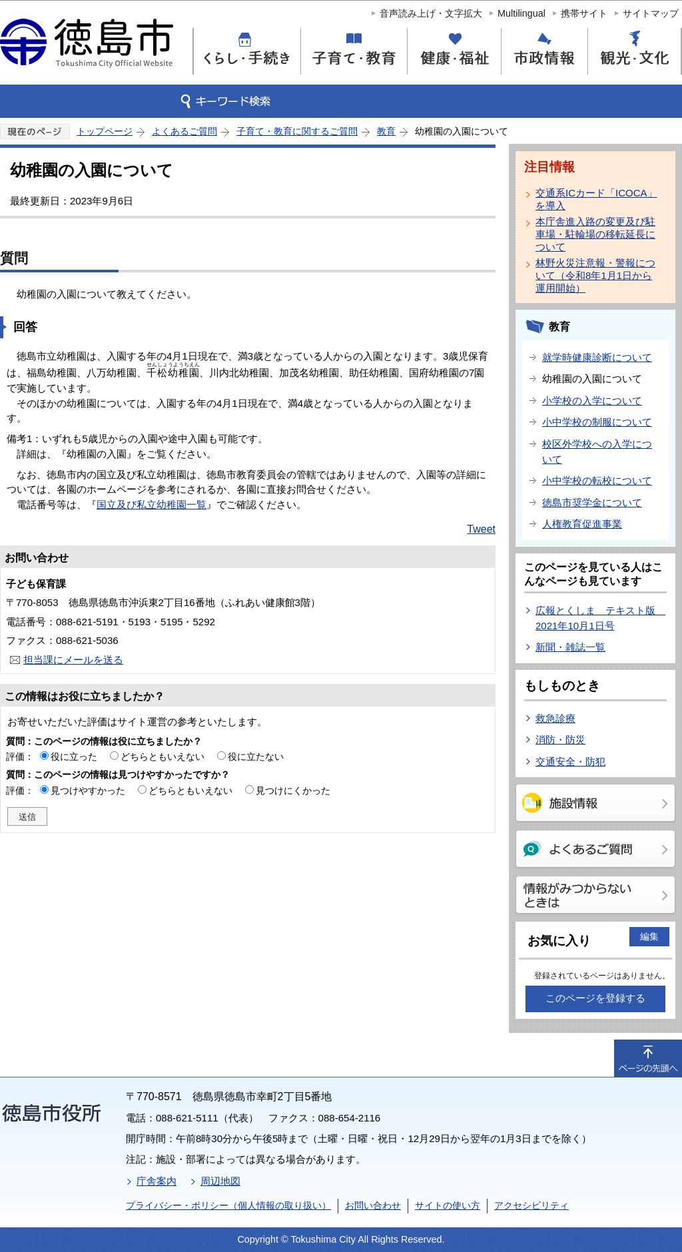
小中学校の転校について (597, 480)
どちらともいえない (162, 756)
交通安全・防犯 (570, 761)
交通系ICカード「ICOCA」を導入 (596, 199)
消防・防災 (560, 739)
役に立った (74, 756)
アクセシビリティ (531, 1205)
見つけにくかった (293, 790)
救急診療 (555, 718)
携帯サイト (584, 13)
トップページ (105, 131)
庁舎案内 (156, 1181)
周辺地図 (220, 1181)
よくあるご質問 (184, 131)
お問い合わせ (373, 1205)
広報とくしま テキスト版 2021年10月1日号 (600, 618)
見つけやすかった (88, 790)
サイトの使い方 (447, 1205)
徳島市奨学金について (592, 502)
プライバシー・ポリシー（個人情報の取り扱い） (228, 1205)
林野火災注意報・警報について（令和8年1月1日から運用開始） (595, 275)
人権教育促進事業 (582, 523)
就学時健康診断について (597, 357)
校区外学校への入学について (597, 451)
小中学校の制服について (597, 422)
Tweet (481, 529)
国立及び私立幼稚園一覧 (151, 504)
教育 (386, 131)
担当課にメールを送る (73, 659)
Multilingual (521, 13)
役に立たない (256, 756)
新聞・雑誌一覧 (570, 647)
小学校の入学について (592, 400)
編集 (649, 936)
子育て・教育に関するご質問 (297, 131)
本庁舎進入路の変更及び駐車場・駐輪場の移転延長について (595, 234)
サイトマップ (651, 13)
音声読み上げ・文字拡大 (431, 13)
